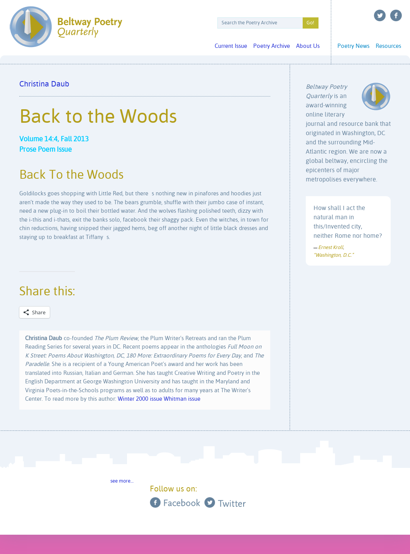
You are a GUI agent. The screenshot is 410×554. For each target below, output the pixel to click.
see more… (122, 481)
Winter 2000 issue (140, 399)
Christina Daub (44, 84)
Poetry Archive (271, 46)
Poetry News (353, 46)
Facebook (396, 15)
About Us (308, 46)
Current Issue (231, 46)
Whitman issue (182, 399)
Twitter (380, 15)
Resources (388, 46)
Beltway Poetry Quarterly (65, 26)
